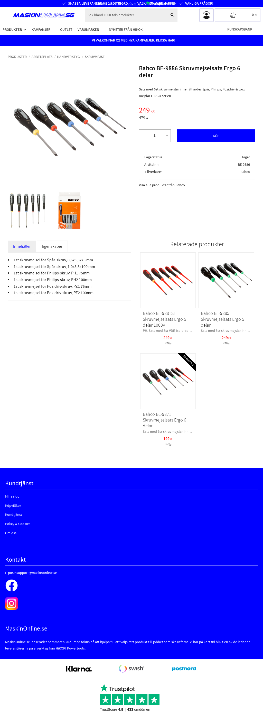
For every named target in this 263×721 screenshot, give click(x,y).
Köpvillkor (13, 505)
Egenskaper (52, 246)
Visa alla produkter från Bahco (162, 185)
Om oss (10, 533)
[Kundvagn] (237, 15)
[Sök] (172, 15)
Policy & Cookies (17, 524)
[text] (197, 111)
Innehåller (22, 246)
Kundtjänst (13, 514)
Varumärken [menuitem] (88, 29)
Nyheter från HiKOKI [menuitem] (126, 29)
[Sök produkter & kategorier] (126, 15)
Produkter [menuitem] (12, 29)
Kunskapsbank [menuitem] (239, 29)
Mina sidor (13, 496)
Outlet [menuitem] (66, 29)
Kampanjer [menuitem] (41, 29)
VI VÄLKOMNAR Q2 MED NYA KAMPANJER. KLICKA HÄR (133, 40)
